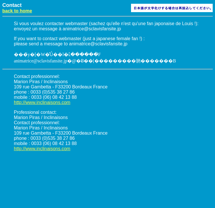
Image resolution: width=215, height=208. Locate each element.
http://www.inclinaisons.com (42, 102)
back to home (17, 10)
